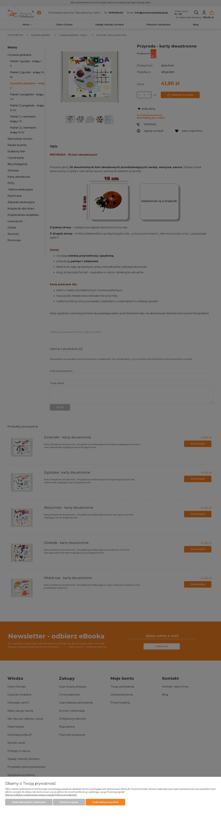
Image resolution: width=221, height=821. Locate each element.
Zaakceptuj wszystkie (105, 802)
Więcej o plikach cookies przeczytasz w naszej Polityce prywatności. (41, 794)
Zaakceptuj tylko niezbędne (29, 802)
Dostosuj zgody (69, 802)
